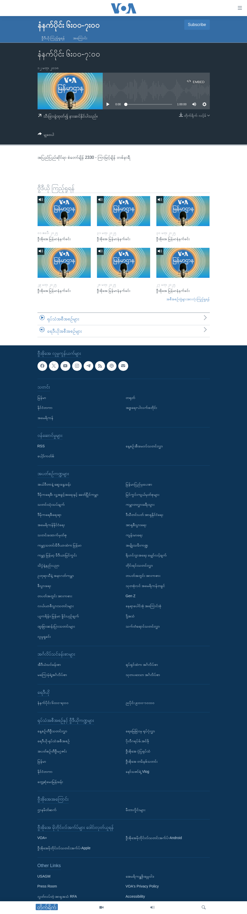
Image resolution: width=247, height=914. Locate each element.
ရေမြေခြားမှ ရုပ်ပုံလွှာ (140, 731)
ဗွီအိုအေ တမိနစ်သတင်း (142, 761)
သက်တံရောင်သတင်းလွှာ (143, 626)
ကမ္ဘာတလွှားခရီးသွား (140, 505)
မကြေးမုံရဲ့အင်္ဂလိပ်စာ (52, 675)
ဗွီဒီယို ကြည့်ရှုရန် (53, 38)
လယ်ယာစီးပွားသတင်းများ (55, 606)
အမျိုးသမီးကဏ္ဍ (137, 545)
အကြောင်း (80, 38)
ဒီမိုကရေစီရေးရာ (49, 515)
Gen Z (131, 596)
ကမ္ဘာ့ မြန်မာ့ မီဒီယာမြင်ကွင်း (57, 555)
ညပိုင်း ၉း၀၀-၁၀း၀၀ (140, 703)
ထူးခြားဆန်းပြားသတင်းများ (56, 626)
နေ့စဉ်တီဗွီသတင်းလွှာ (52, 731)
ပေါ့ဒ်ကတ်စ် (45, 456)
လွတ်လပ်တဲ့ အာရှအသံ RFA (57, 897)
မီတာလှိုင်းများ (135, 810)
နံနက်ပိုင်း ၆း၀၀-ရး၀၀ (53, 703)
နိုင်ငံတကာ (45, 408)
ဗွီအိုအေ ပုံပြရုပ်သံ (138, 751)
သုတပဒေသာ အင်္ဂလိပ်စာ (143, 675)
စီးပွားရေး (44, 586)
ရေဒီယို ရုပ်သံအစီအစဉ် (53, 741)
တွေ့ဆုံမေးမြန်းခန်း (50, 782)
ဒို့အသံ (130, 616)
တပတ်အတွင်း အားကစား (54, 596)
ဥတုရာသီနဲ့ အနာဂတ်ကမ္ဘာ (55, 575)
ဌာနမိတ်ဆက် (47, 810)
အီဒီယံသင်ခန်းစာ (49, 665)
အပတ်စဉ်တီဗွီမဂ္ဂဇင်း (52, 751)
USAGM (43, 876)
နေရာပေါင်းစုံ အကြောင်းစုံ (144, 606)
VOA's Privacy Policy (142, 886)
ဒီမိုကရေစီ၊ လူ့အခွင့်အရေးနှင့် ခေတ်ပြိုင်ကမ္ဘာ (68, 494)
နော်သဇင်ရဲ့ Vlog (137, 771)
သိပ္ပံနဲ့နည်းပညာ (48, 566)
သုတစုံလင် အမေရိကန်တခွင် (145, 586)
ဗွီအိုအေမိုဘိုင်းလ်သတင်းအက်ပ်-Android (154, 838)
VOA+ (42, 838)
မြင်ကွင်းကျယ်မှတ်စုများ (142, 494)
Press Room (47, 886)
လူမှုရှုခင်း (44, 636)
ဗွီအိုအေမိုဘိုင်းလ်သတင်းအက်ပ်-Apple (63, 848)
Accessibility (135, 897)
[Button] (46, 135)
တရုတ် (130, 398)
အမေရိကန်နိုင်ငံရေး (51, 525)
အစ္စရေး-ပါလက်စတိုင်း (141, 408)
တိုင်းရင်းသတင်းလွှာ (139, 566)
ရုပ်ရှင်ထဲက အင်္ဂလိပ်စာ (142, 665)
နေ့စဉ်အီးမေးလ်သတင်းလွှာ (144, 446)
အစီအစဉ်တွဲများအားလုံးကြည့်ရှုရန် (188, 299)
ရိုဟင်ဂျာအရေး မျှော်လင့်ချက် (146, 555)
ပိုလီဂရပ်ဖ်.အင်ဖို (137, 741)
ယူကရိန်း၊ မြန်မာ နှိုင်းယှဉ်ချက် (58, 616)
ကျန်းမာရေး (134, 535)
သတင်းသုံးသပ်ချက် (51, 505)
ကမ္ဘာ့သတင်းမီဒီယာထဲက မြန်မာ (59, 545)
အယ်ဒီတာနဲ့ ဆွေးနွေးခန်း (54, 484)
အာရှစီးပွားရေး (136, 525)
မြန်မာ (41, 398)
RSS (41, 446)
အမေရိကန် (45, 418)
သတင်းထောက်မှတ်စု (52, 535)
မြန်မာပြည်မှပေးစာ (139, 484)
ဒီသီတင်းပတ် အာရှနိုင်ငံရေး (144, 515)
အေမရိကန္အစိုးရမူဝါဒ (140, 876)
